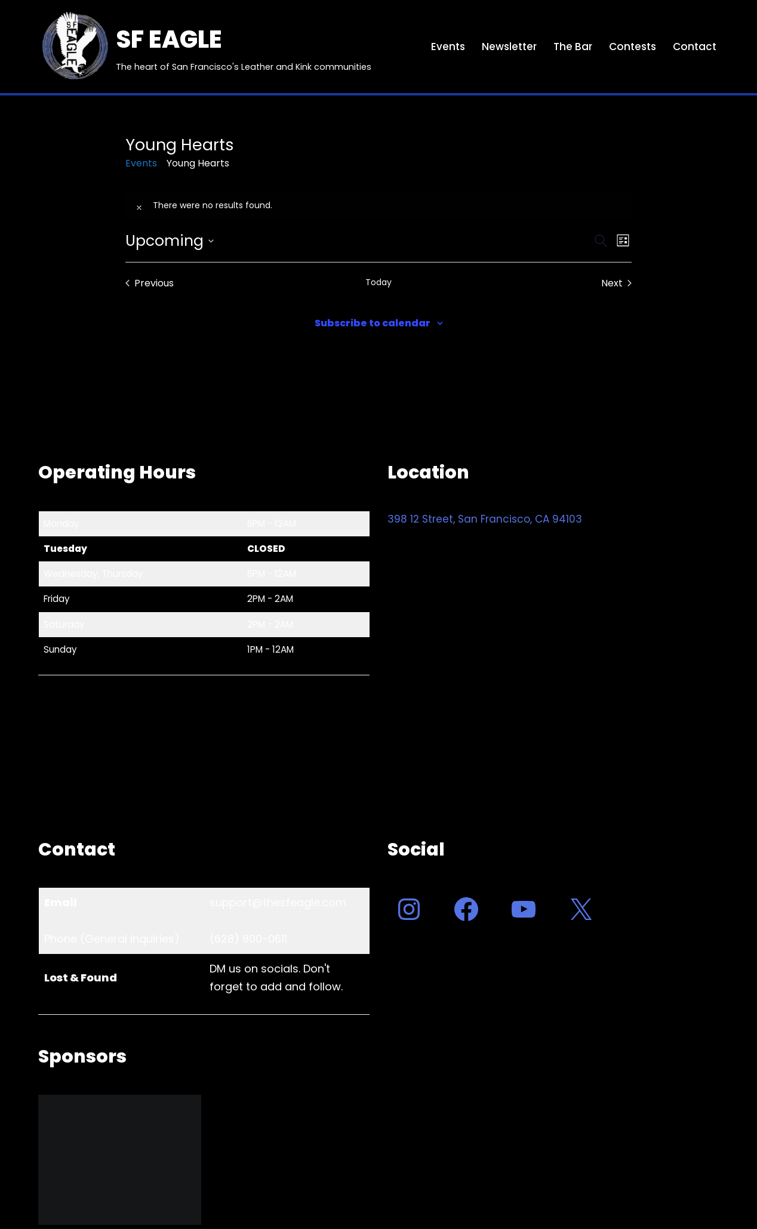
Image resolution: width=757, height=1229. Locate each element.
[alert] (378, 206)
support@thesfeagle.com (278, 902)
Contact (694, 46)
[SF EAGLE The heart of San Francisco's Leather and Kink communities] (204, 46)
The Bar (572, 46)
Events (448, 46)
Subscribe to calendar (372, 323)
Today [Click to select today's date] (378, 282)
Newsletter (509, 46)
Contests (632, 46)
